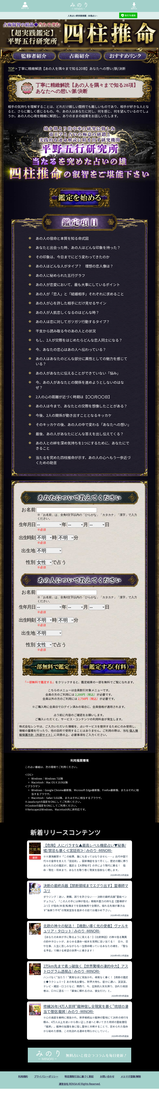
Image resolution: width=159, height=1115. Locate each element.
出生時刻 (27, 537)
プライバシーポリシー (44, 1076)
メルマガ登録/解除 (133, 1076)
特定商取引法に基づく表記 (79, 1076)
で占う (59, 562)
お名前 (29, 509)
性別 (30, 562)
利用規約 (20, 1076)
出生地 (28, 550)
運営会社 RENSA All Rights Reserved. (79, 1084)
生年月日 (27, 524)
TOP (11, 68)
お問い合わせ (108, 1076)
